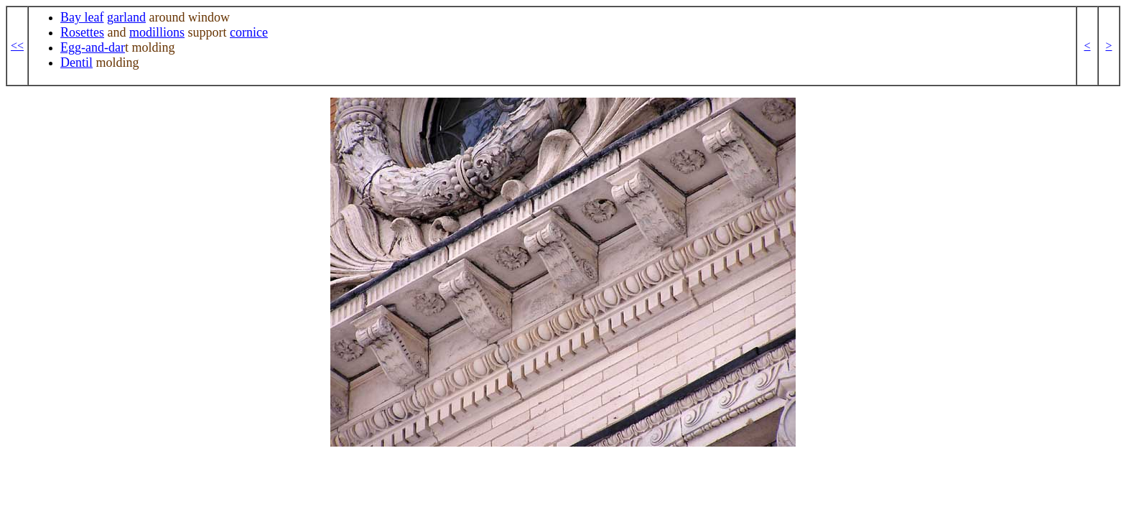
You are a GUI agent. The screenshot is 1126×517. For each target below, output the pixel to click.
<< (17, 45)
